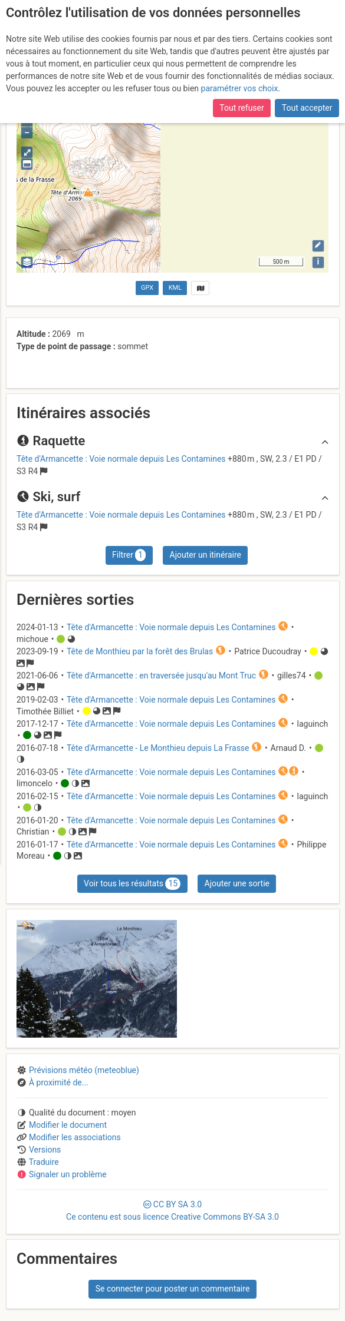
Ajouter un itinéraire (205, 554)
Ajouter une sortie (237, 883)
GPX (147, 288)
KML (175, 288)
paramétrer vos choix (239, 88)
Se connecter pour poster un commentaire (173, 1288)
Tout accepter (307, 107)
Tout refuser (241, 107)
